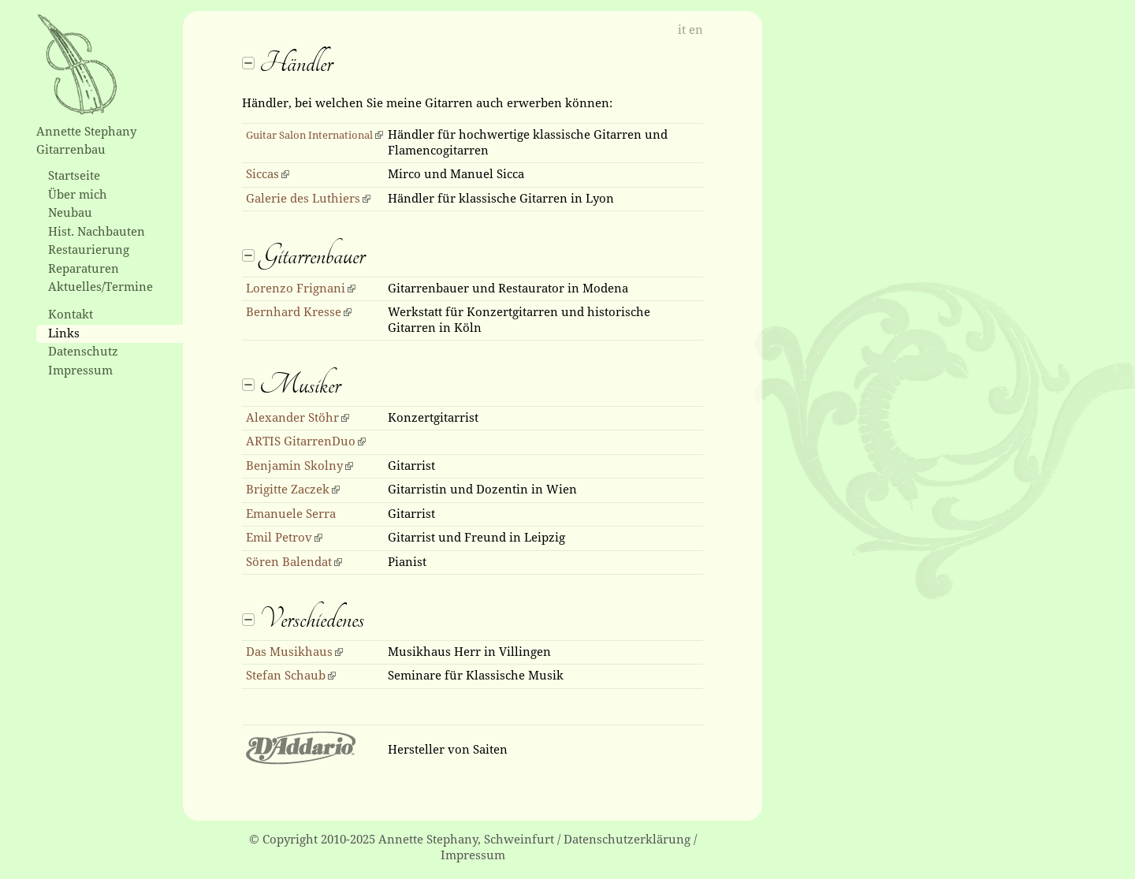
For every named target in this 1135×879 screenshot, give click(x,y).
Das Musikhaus (289, 652)
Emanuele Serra (291, 514)
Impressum (80, 370)
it (682, 30)
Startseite (74, 176)
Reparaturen (83, 269)
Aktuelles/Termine (100, 287)
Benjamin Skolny (294, 466)
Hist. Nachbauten (96, 232)
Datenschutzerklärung (627, 839)
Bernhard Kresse (293, 312)
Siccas (262, 174)
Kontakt (70, 314)
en (696, 30)
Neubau (70, 213)
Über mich (77, 195)
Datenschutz (83, 352)
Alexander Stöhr (292, 418)
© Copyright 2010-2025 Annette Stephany (363, 839)
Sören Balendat (289, 562)
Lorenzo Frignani (295, 288)
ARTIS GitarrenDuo (300, 441)
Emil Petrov (279, 538)
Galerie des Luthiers (303, 199)
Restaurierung (88, 250)
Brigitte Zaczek (287, 489)
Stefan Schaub (286, 676)
